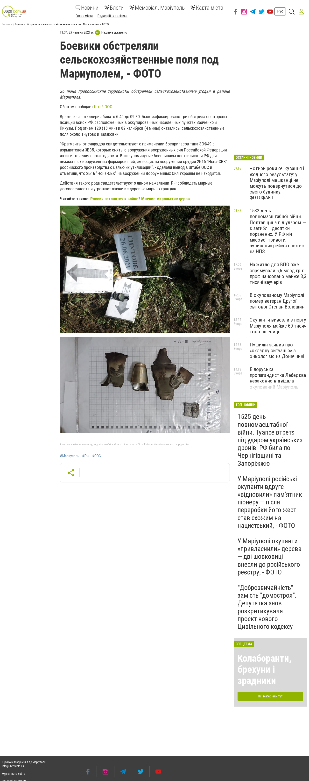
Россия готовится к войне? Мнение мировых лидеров (140, 198)
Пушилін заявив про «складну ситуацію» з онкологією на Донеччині (277, 350)
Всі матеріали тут (270, 696)
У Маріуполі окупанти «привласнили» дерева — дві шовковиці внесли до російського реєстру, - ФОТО (270, 556)
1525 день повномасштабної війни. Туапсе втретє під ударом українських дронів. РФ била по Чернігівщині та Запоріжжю (270, 440)
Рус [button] (280, 11)
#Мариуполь (69, 456)
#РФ (85, 456)
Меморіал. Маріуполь (157, 7)
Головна (7, 24)
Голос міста (84, 16)
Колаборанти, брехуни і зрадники (264, 669)
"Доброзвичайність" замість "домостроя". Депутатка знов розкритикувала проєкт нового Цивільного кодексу (267, 607)
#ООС (96, 456)
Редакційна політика (112, 16)
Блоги (114, 7)
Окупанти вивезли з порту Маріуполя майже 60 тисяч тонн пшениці (278, 325)
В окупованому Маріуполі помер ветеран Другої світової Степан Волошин (277, 301)
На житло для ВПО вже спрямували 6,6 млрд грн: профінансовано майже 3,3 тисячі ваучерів (278, 273)
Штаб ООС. (103, 106)
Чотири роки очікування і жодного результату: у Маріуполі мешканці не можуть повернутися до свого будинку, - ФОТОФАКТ (277, 183)
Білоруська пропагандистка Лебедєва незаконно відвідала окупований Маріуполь (278, 378)
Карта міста (206, 7)
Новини (87, 7)
